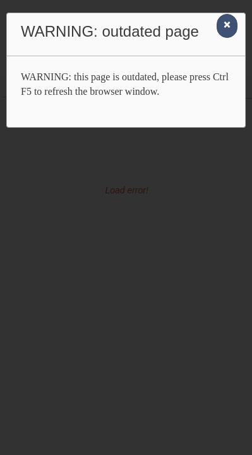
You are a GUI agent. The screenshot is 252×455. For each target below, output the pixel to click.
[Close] (227, 26)
